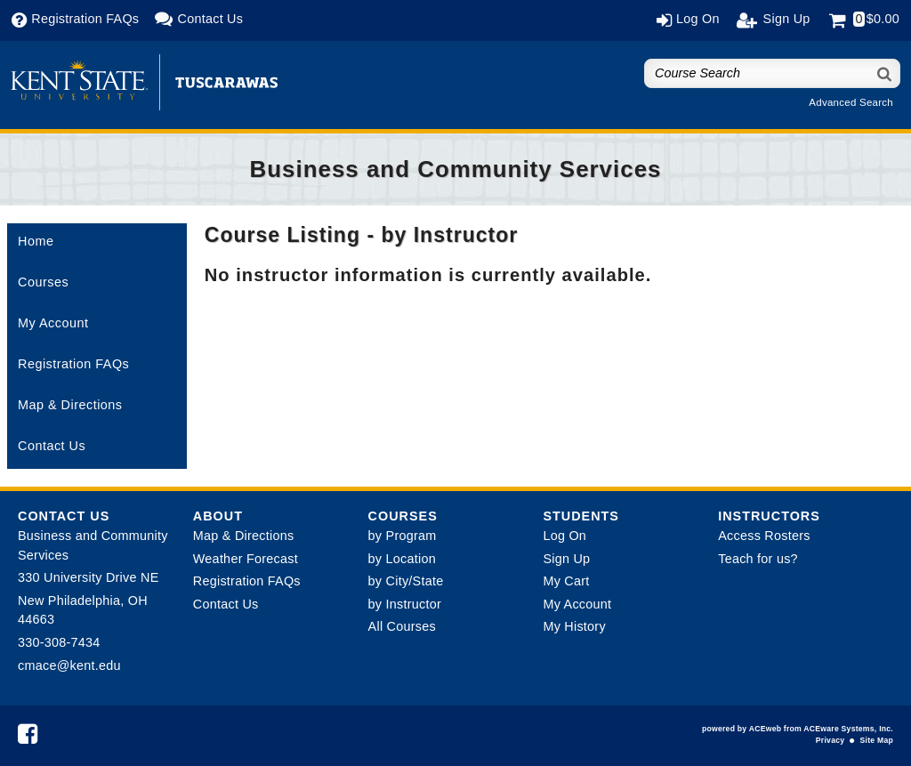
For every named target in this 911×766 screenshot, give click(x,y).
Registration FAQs (73, 364)
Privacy (830, 740)
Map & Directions (70, 405)
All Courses (402, 626)
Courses (43, 282)
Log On (564, 535)
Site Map (876, 740)
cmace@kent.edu (69, 665)
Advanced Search (851, 102)
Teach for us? (758, 559)
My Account (53, 323)
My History (574, 626)
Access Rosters (764, 535)
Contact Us (51, 446)
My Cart (566, 581)
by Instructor (404, 604)
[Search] (885, 73)
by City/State (406, 581)
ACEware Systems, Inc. (848, 728)
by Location (402, 559)
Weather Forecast (245, 559)
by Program (402, 535)
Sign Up (566, 559)
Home (35, 241)
